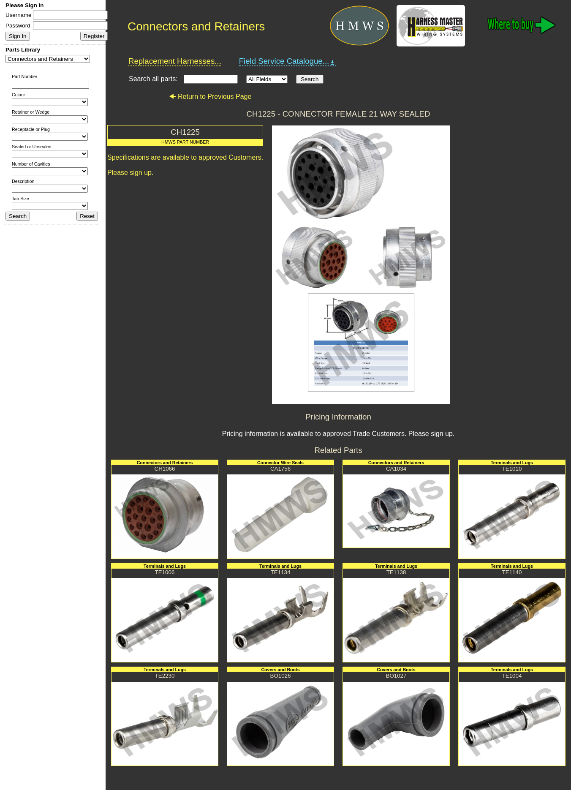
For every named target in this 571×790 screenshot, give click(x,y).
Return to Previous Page (210, 96)
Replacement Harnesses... (174, 61)
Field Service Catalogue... (287, 61)
